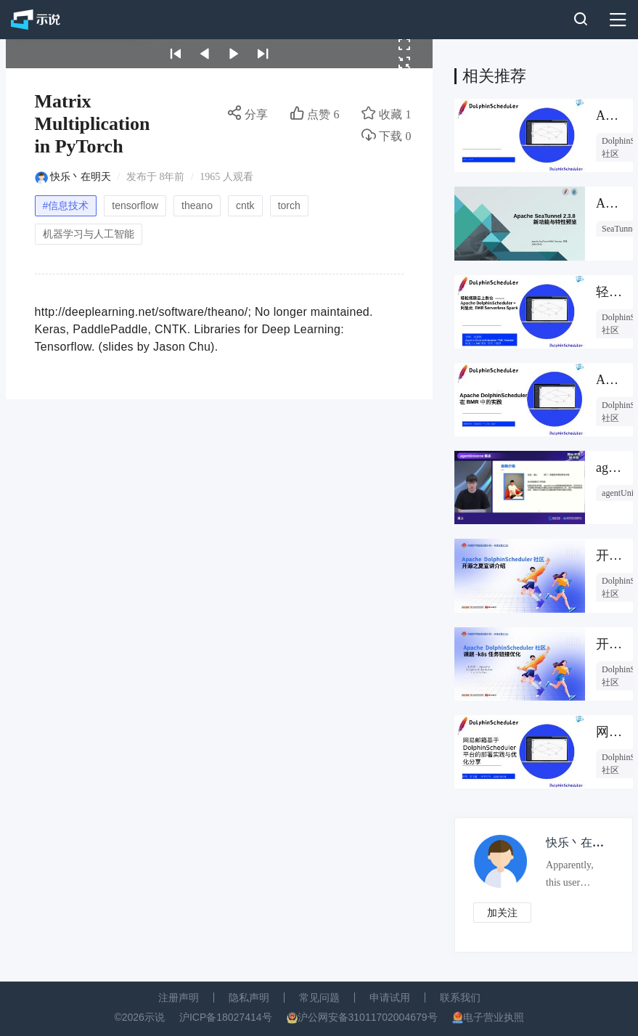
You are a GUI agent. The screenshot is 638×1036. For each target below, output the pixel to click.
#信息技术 (66, 205)
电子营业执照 (493, 1017)
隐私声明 (249, 997)
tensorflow (135, 205)
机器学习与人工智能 (88, 234)
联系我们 (460, 997)
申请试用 (389, 997)
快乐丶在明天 (80, 176)
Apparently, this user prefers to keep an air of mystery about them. (576, 877)
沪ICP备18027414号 (225, 1017)
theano (197, 205)
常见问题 (319, 997)
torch (289, 205)
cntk (245, 205)
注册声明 (178, 997)
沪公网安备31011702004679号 (368, 1017)
